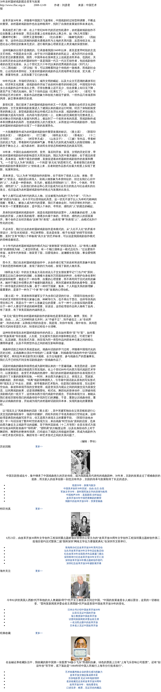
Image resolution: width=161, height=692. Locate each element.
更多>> (39, 446)
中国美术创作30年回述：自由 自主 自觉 (83, 488)
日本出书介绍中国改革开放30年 (84, 609)
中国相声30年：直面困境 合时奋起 (84, 495)
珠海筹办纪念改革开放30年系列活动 (84, 547)
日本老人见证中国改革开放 (84, 625)
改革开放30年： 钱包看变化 (84, 684)
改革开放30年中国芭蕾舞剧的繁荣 (83, 498)
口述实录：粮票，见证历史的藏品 (83, 687)
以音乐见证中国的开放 (84, 613)
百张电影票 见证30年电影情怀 (83, 678)
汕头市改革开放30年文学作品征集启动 (84, 550)
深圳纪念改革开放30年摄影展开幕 (83, 563)
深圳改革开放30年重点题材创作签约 (84, 560)
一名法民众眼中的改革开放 (84, 622)
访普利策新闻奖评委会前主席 (84, 619)
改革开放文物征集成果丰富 (84, 675)
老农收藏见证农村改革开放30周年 (83, 681)
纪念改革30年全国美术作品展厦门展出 (84, 554)
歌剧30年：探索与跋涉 (84, 485)
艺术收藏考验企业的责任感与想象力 (84, 672)
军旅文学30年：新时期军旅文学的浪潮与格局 (84, 491)
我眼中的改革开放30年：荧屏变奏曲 (84, 501)
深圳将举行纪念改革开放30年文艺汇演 (84, 557)
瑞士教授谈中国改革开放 (84, 616)
